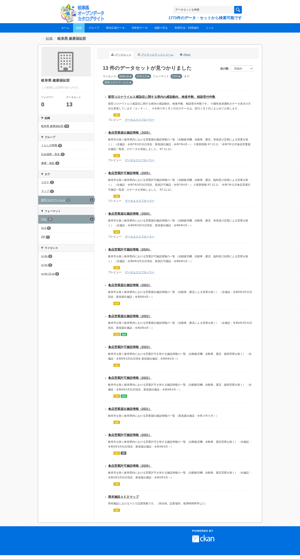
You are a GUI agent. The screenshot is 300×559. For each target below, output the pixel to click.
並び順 (224, 68)
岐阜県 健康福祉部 (71, 38)
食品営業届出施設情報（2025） (130, 132)
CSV (117, 115)
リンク (210, 27)
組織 (79, 27)
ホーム (65, 27)
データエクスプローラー (139, 119)
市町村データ (140, 27)
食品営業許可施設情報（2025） (130, 173)
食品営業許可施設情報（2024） (130, 249)
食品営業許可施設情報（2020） (130, 465)
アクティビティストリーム (156, 54)
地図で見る (161, 27)
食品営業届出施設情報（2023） (130, 285)
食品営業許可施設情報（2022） (130, 377)
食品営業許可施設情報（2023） (130, 347)
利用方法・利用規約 (187, 27)
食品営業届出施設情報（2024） (130, 213)
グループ (93, 27)
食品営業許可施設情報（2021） (130, 435)
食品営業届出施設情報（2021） (130, 409)
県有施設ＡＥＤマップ (123, 496)
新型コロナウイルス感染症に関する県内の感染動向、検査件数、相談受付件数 (161, 96)
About (185, 54)
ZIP (123, 453)
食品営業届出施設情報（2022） (130, 316)
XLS (124, 334)
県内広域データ (115, 27)
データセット (121, 54)
